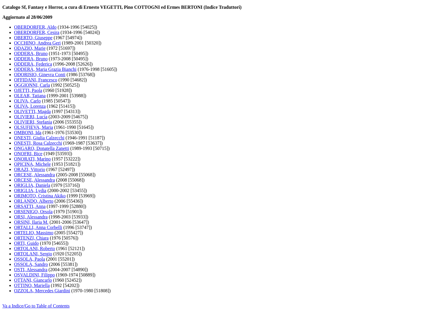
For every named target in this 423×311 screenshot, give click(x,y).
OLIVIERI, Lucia (30, 116)
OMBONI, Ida (27, 132)
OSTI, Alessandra (30, 269)
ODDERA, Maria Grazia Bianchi (45, 69)
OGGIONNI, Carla (32, 85)
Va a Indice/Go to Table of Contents (36, 305)
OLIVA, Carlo (27, 100)
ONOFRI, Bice (28, 153)
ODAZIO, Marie (30, 48)
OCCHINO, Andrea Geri (37, 42)
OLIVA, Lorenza (30, 106)
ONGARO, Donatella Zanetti (41, 148)
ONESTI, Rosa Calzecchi (38, 143)
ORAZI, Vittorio (29, 169)
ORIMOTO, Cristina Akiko (40, 195)
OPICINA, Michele (32, 164)
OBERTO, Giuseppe (33, 37)
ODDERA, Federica (33, 63)
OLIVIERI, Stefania (33, 121)
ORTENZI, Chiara (31, 237)
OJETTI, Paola (28, 90)
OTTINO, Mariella (32, 285)
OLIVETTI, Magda (32, 111)
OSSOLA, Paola (29, 259)
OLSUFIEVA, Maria (33, 127)
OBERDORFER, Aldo (35, 27)
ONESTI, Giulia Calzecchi (39, 137)
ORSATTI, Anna (30, 206)
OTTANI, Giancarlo (33, 280)
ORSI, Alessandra (31, 216)
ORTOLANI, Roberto (34, 248)
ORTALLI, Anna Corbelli (38, 227)
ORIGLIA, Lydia (30, 190)
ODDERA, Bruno (31, 53)
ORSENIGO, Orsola (33, 211)
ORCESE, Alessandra (34, 174)
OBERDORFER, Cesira (36, 32)
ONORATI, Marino (32, 158)
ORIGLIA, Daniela (32, 185)
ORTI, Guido (26, 243)
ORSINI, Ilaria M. (31, 222)
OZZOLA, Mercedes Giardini (42, 290)
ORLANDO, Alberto (33, 201)
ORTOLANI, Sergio (33, 253)
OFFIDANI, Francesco (35, 79)
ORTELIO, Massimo (33, 232)
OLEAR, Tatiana (30, 95)
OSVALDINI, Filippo (34, 274)
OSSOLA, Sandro (31, 264)
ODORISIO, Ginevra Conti (40, 74)
